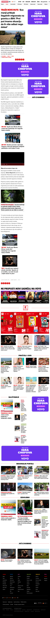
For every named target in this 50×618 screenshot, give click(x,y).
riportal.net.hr (43, 609)
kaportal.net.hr (29, 609)
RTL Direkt (26, 4)
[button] (2, 292)
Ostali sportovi (12, 587)
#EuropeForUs (44, 1)
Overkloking (37, 583)
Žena (38, 2)
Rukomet (11, 578)
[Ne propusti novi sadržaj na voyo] (21, 289)
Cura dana (37, 578)
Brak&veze (28, 576)
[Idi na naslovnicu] (14, 2)
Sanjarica (45, 580)
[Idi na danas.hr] (6, 1)
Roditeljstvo (29, 589)
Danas (4, 574)
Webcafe (33, 2)
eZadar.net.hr (27, 611)
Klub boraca (12, 580)
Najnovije (45, 578)
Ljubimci (28, 583)
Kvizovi (37, 589)
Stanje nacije (32, 4)
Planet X (37, 585)
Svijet (7, 4)
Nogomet (11, 576)
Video (45, 576)
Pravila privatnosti (6, 604)
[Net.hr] (45, 603)
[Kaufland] (25, 308)
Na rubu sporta (12, 581)
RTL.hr (4, 609)
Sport (19, 2)
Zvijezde (19, 576)
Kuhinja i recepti (29, 580)
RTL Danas (20, 4)
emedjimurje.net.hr (17, 609)
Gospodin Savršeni (21, 589)
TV (18, 583)
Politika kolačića (23, 602)
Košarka (11, 583)
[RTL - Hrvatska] (40, 603)
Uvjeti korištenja (17, 602)
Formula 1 (11, 593)
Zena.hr (7, 609)
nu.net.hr (32, 611)
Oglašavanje (10, 602)
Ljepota (28, 581)
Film (18, 578)
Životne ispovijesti (30, 593)
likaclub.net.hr (37, 611)
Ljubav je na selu (20, 585)
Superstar (19, 587)
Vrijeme (46, 4)
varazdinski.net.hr (36, 609)
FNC (10, 591)
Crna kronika (12, 4)
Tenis (11, 585)
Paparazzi (19, 581)
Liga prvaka (12, 589)
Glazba (19, 580)
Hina (13, 56)
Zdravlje (28, 591)
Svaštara (37, 587)
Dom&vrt (28, 578)
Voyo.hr (11, 609)
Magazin (28, 2)
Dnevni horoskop (38, 580)
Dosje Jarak (40, 4)
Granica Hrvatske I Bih (5, 279)
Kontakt (11, 604)
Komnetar (37, 581)
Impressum (5, 602)
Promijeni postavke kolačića (19, 604)
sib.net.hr (24, 609)
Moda (28, 585)
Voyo (18, 591)
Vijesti (2, 4)
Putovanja (28, 587)
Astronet (37, 576)
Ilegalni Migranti (14, 279)
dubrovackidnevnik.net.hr (18, 611)
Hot (23, 2)
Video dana (37, 591)
